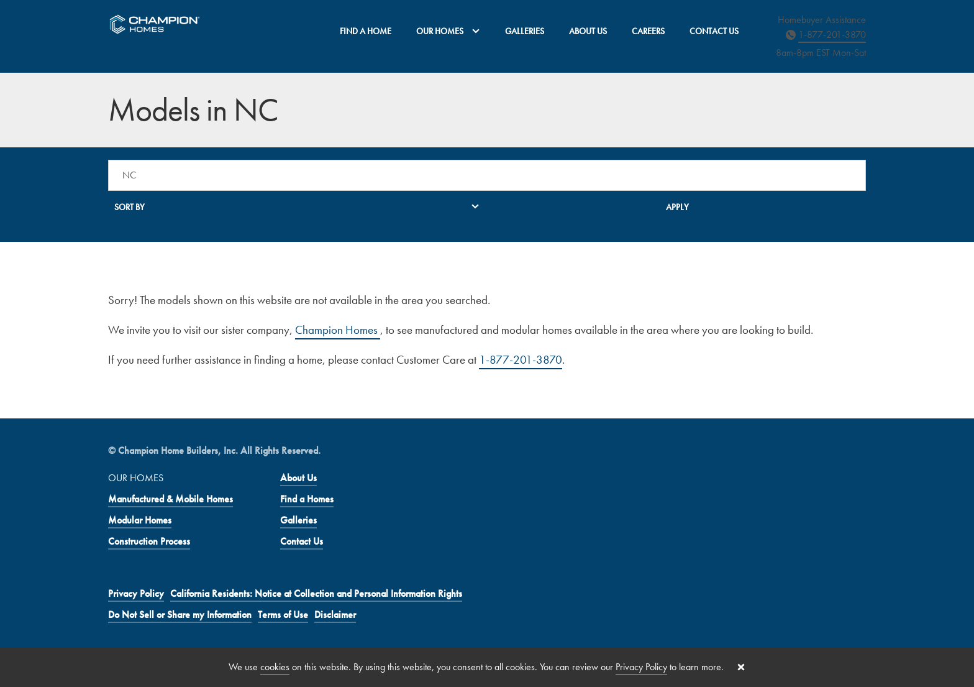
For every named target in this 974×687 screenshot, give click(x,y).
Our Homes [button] (448, 31)
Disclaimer (335, 614)
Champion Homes (337, 330)
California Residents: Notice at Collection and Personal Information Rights (316, 593)
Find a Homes (307, 498)
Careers (648, 31)
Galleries (524, 31)
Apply (677, 207)
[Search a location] (487, 175)
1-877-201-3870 (832, 34)
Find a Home (365, 31)
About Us (588, 31)
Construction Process (149, 541)
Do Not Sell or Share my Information (180, 614)
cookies (274, 666)
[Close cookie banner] (741, 667)
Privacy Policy (136, 593)
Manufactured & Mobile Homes (170, 498)
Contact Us (714, 31)
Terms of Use (283, 614)
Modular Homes (139, 520)
